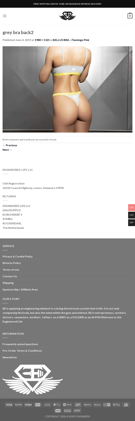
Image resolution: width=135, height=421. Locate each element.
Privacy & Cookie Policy (18, 256)
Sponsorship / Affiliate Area (20, 289)
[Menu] (5, 16)
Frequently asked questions (20, 344)
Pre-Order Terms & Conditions (22, 350)
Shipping (8, 282)
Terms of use (11, 269)
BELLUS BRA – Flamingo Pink (71, 39)
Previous (10, 145)
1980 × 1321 (42, 39)
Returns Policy (12, 262)
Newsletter (10, 357)
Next (7, 149)
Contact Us (10, 276)
